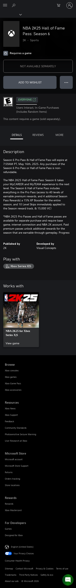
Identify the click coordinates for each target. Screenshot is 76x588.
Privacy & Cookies (45, 568)
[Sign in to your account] (69, 5)
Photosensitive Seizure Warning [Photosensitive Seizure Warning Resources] (20, 434)
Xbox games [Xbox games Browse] (11, 377)
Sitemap (9, 568)
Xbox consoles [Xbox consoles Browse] (12, 370)
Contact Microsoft (24, 568)
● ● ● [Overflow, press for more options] (66, 82)
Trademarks (10, 574)
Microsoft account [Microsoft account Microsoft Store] (13, 459)
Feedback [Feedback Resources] (9, 421)
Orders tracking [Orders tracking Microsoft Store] (12, 478)
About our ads (12, 581)
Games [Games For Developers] (8, 528)
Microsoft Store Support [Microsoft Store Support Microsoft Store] (16, 465)
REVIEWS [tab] (38, 135)
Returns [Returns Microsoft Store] (9, 472)
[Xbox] (10, 14)
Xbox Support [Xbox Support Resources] (11, 415)
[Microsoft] (38, 3)
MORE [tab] (59, 135)
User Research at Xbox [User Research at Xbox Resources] (16, 440)
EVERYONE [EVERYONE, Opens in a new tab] (27, 99)
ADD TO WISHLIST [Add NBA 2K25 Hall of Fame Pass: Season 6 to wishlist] (30, 82)
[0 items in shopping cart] (60, 5)
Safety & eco (47, 574)
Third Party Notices (28, 574)
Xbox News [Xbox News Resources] (10, 408)
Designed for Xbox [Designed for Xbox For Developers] (14, 535)
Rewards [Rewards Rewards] (9, 503)
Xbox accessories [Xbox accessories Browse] (13, 389)
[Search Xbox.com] (14, 5)
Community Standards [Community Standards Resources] (16, 427)
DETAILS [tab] (17, 135)
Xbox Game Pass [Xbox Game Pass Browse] (13, 383)
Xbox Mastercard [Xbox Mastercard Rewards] (13, 510)
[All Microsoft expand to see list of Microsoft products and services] (5, 5)
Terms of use (62, 568)
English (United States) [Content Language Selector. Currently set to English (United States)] (22, 546)
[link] (21, 319)
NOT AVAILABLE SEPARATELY (38, 66)
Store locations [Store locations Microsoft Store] (12, 485)
